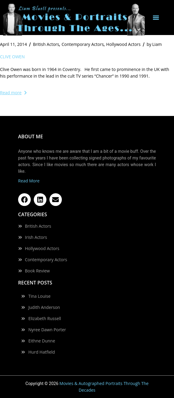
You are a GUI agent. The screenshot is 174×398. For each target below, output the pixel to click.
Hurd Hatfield (41, 352)
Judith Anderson (44, 307)
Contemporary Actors (83, 44)
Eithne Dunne (41, 341)
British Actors (46, 44)
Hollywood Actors (123, 44)
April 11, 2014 (13, 44)
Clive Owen (12, 56)
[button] (156, 18)
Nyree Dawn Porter (47, 330)
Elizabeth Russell (44, 318)
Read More (29, 181)
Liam (154, 44)
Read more (13, 92)
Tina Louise (39, 296)
